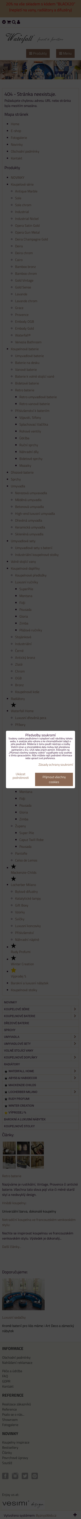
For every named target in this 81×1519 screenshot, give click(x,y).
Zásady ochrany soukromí (55, 764)
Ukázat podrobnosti (21, 775)
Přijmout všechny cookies (54, 779)
